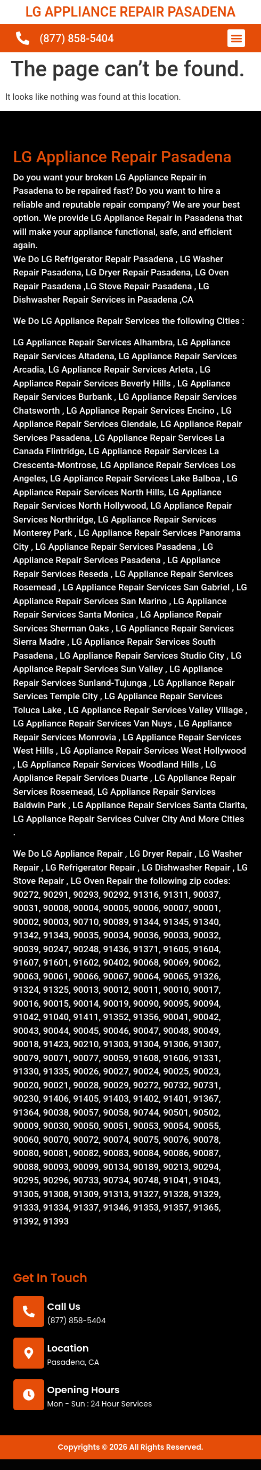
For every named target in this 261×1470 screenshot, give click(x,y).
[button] (236, 38)
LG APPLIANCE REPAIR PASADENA (130, 12)
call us (64, 1306)
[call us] (28, 1311)
